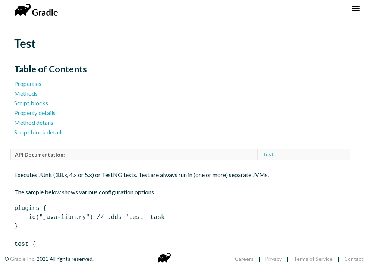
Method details (33, 122)
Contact (354, 259)
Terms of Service (313, 259)
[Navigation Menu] (356, 8)
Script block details (39, 132)
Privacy (273, 259)
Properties (27, 83)
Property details (35, 112)
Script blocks (31, 102)
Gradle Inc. (23, 259)
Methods (26, 93)
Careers (244, 259)
